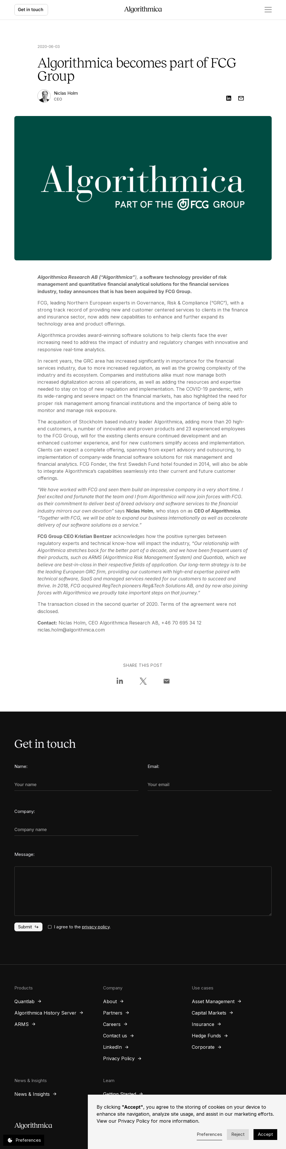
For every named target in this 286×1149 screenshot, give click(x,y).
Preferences (209, 1134)
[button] (265, 9)
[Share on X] (143, 681)
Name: (21, 766)
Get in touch (30, 9)
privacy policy (95, 927)
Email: (153, 766)
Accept (265, 1134)
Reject (237, 1134)
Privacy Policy (134, 1121)
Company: (24, 811)
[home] (143, 9)
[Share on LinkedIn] (120, 681)
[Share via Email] (167, 681)
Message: (24, 854)
